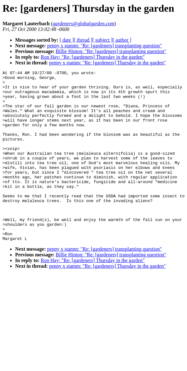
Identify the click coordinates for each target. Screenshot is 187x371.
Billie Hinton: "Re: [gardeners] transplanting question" (111, 51)
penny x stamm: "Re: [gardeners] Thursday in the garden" (107, 62)
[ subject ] (102, 40)
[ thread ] (83, 40)
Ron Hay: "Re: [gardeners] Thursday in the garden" (93, 57)
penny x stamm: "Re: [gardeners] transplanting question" (104, 45)
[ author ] (122, 40)
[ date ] (67, 40)
